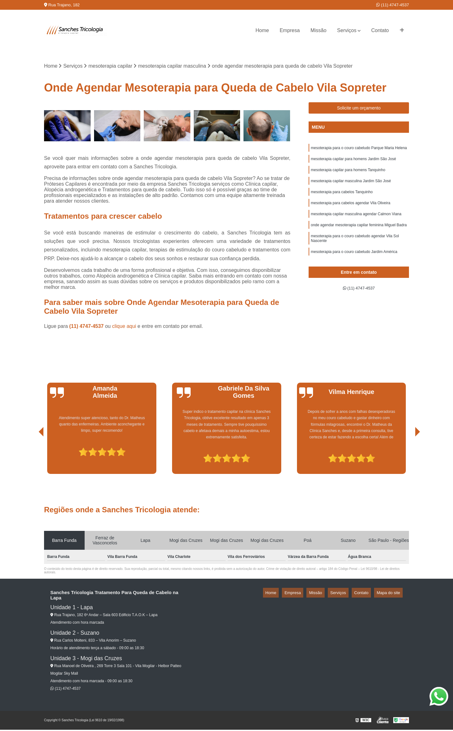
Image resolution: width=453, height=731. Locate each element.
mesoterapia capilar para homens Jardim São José (353, 162)
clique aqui (124, 327)
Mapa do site (390, 594)
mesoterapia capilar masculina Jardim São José (351, 186)
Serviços (346, 30)
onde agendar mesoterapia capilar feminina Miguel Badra (359, 234)
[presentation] (32, 457)
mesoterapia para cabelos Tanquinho (342, 198)
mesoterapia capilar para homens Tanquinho (348, 174)
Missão (318, 30)
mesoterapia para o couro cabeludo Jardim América (354, 263)
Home (262, 30)
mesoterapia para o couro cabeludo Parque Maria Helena (359, 150)
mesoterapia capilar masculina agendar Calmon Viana (356, 222)
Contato (380, 30)
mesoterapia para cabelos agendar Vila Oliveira (350, 210)
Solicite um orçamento (359, 109)
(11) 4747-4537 (392, 5)
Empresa (290, 30)
